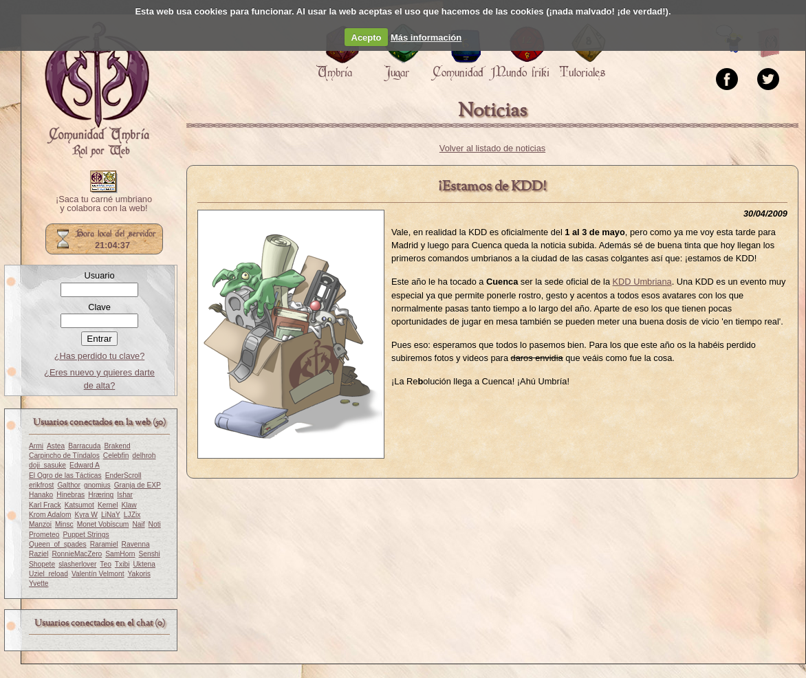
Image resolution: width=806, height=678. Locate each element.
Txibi (122, 564)
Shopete (42, 564)
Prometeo (44, 534)
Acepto (366, 37)
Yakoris (139, 574)
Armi (36, 446)
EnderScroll (123, 475)
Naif (138, 524)
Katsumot (79, 505)
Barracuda (84, 446)
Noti (155, 524)
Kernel (108, 505)
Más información (426, 37)
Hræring (100, 495)
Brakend (117, 446)
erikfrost (41, 485)
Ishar (125, 495)
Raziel (38, 554)
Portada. (97, 90)
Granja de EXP (137, 485)
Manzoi (40, 524)
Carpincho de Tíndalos (64, 455)
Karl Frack (45, 505)
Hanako (41, 495)
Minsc (64, 524)
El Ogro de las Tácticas (65, 475)
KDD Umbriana (642, 281)
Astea (56, 446)
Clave (99, 307)
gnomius (97, 485)
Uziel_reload (48, 574)
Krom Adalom (50, 514)
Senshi (149, 554)
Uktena (144, 564)
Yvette (38, 583)
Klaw (128, 505)
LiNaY (110, 514)
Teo (105, 564)
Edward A (84, 465)
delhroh (143, 455)
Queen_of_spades (58, 544)
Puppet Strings (86, 534)
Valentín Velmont (98, 574)
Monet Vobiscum (103, 524)
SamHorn (120, 554)
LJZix (132, 514)
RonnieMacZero (77, 554)
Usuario (99, 275)
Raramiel (104, 544)
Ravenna (136, 544)
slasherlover (77, 564)
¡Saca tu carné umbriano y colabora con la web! (104, 204)
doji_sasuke (47, 465)
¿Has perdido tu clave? (99, 356)
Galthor (68, 485)
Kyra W (86, 514)
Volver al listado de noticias (492, 148)
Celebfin (116, 455)
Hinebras (70, 495)
